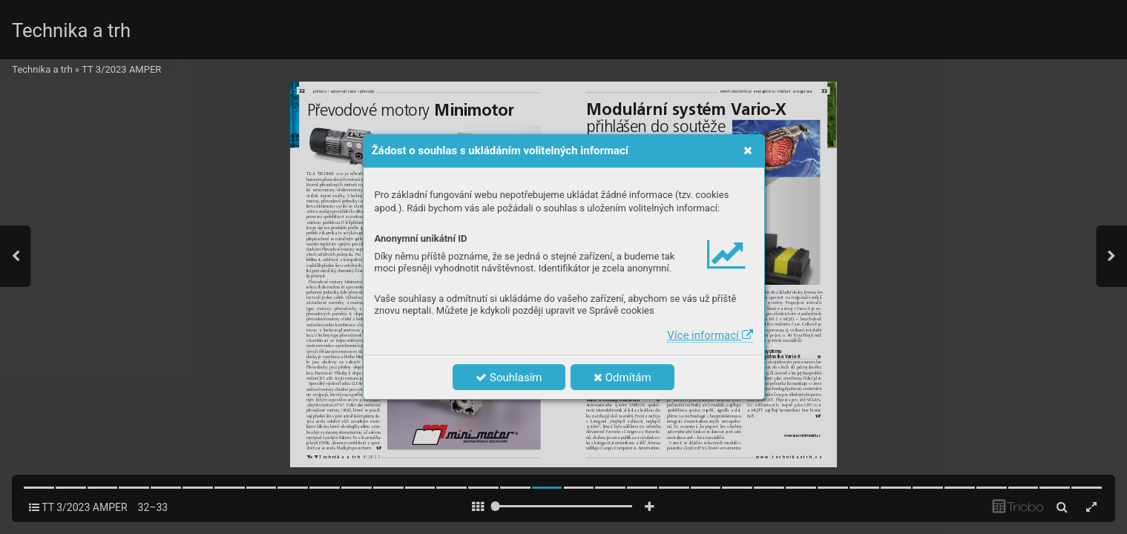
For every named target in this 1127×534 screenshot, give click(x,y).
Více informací (709, 335)
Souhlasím (509, 377)
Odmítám (622, 377)
